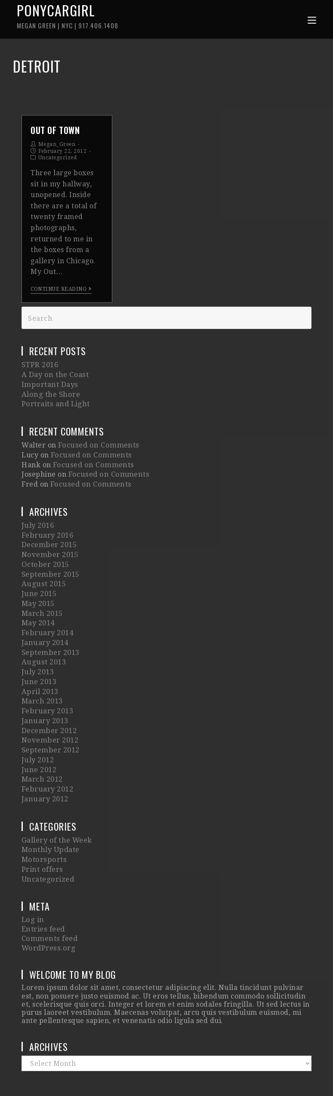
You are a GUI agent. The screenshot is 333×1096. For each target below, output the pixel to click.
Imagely (248, 1071)
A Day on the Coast (54, 376)
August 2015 (43, 569)
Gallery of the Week (56, 800)
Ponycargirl (91, 16)
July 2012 (38, 725)
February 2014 (47, 612)
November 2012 (49, 707)
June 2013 (39, 656)
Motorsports (43, 817)
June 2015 (39, 577)
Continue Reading (61, 292)
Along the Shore (49, 394)
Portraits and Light (55, 402)
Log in (32, 874)
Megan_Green (57, 147)
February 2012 (47, 751)
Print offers (42, 826)
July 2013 (38, 647)
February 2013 (47, 682)
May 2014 (38, 604)
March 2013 (42, 673)
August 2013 (43, 638)
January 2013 (45, 690)
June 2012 (39, 734)
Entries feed (43, 882)
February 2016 (47, 525)
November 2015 (49, 543)
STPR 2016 (40, 367)
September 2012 (50, 716)
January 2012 (45, 759)
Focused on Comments (96, 442)
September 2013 (50, 630)
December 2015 (49, 534)
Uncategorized (57, 160)
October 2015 (45, 552)
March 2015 (42, 595)
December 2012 (49, 699)
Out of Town (55, 132)
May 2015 (38, 586)
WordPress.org (48, 899)
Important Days (49, 385)
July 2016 (38, 517)
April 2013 (40, 664)
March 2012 (42, 742)
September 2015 (50, 560)
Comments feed (49, 890)
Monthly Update (50, 808)
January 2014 (45, 621)
